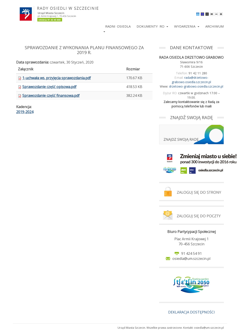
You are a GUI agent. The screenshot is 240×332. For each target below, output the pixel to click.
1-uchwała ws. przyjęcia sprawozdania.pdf (56, 77)
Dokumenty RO (152, 26)
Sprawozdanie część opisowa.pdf (49, 86)
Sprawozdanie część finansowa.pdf (51, 95)
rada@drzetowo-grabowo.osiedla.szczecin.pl (191, 79)
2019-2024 (24, 111)
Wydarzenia (186, 26)
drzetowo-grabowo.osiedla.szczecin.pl (196, 86)
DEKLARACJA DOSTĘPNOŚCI (191, 312)
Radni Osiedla (118, 26)
